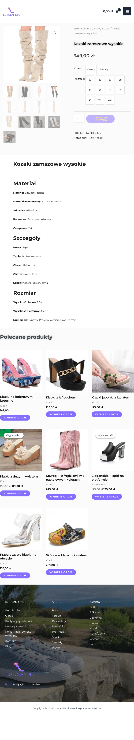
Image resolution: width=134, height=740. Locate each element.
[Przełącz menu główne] (127, 11)
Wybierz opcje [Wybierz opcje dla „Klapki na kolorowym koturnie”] (15, 417)
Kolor (77, 68)
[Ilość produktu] (79, 118)
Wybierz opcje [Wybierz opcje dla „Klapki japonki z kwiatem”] (106, 414)
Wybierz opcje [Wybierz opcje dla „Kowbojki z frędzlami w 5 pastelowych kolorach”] (61, 496)
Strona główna (83, 28)
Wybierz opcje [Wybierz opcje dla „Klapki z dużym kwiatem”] (15, 493)
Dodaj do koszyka (100, 119)
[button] (54, 32)
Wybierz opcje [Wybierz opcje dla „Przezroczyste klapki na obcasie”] (15, 575)
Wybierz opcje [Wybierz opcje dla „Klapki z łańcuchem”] (61, 414)
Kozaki (106, 28)
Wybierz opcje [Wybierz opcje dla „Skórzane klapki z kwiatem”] (61, 572)
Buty (97, 28)
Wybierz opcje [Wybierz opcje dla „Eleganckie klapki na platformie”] (106, 496)
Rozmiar (79, 78)
